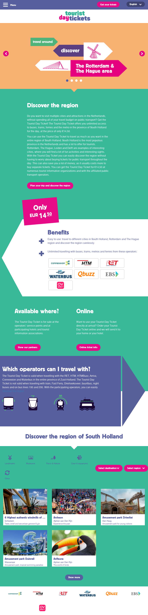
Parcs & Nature (53, 460)
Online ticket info (88, 347)
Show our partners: (28, 347)
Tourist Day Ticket (74, 16)
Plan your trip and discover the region (50, 185)
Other (7, 475)
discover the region (13, 391)
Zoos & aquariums (79, 460)
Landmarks (10, 460)
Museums (30, 460)
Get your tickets (108, 4)
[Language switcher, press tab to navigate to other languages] (135, 4)
